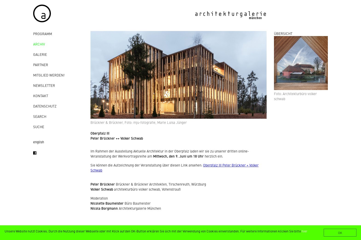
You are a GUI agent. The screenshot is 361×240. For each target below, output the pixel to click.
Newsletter (44, 85)
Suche (38, 126)
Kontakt (40, 95)
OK (340, 232)
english (38, 141)
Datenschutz (44, 106)
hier (304, 231)
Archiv (39, 44)
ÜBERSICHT (283, 33)
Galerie (40, 54)
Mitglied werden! (49, 75)
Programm (42, 33)
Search (39, 116)
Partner (40, 64)
